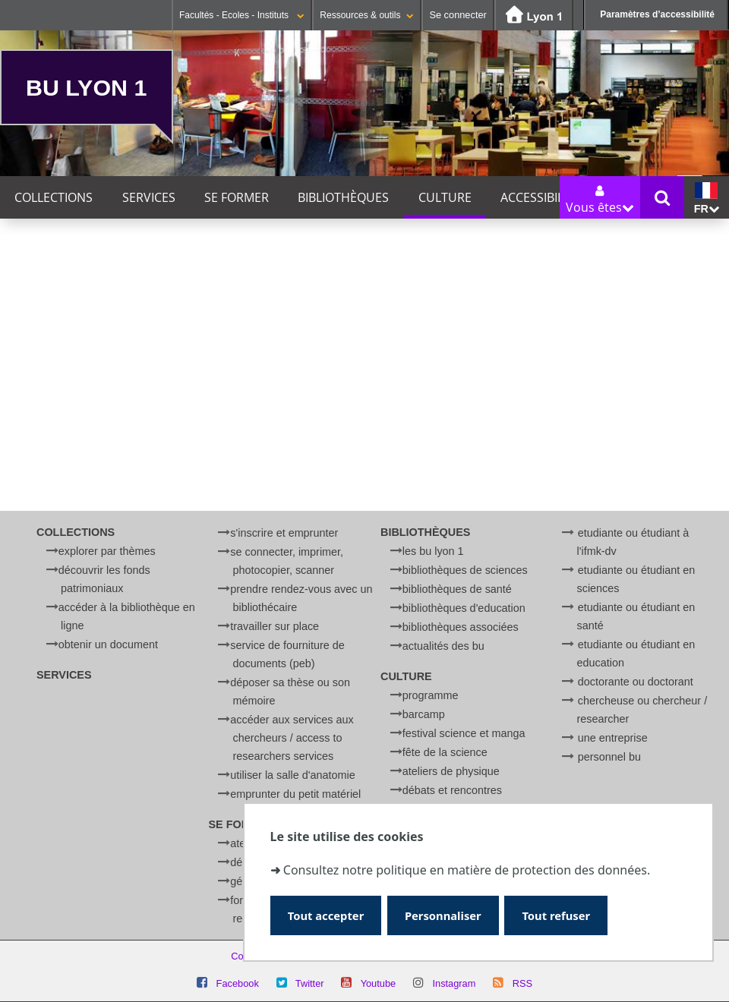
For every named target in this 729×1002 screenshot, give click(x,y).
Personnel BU (609, 757)
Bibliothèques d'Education (463, 608)
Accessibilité (540, 197)
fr (706, 198)
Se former (236, 197)
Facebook (237, 983)
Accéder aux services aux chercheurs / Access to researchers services (291, 738)
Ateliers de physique (451, 771)
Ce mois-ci (222, 301)
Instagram (453, 983)
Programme (430, 695)
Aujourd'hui (42, 301)
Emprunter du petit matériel (295, 794)
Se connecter (457, 14)
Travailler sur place (274, 626)
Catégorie (28, 429)
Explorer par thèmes (107, 551)
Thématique (34, 407)
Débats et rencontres (452, 790)
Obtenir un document (108, 644)
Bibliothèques (343, 197)
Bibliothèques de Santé (457, 589)
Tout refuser (567, 914)
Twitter (309, 983)
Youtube (378, 983)
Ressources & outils (367, 15)
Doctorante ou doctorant (635, 682)
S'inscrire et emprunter (284, 533)
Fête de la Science (445, 752)
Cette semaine (134, 301)
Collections (53, 197)
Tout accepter (328, 914)
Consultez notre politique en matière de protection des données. (466, 868)
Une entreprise (613, 738)
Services (148, 197)
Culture (445, 197)
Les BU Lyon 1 (433, 551)
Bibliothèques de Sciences (465, 570)
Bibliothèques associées (460, 627)
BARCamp (423, 714)
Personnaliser (450, 914)
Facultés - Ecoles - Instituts (242, 15)
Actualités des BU (443, 646)
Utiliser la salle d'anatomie (292, 775)
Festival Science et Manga (463, 733)
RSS (522, 983)
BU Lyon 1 (86, 87)
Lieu (12, 451)
